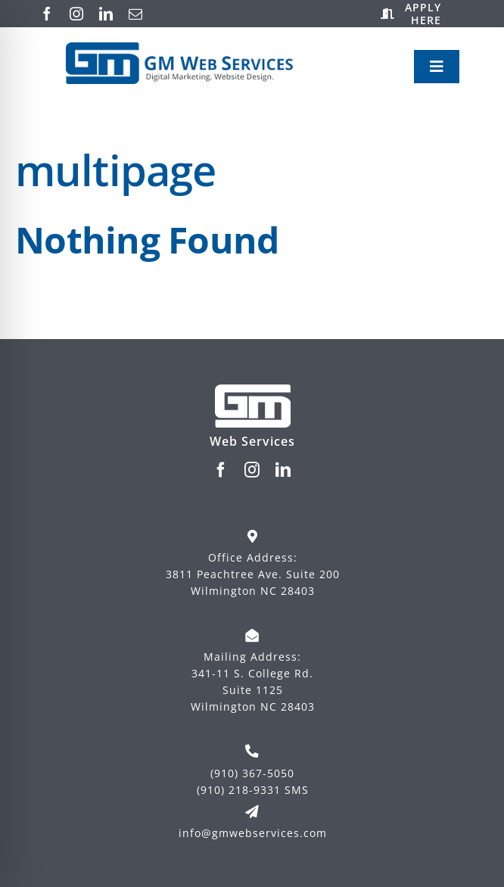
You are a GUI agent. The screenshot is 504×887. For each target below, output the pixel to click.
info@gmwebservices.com (253, 833)
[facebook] (47, 13)
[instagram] (77, 13)
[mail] (136, 13)
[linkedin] (106, 13)
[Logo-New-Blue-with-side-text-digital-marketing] (179, 49)
